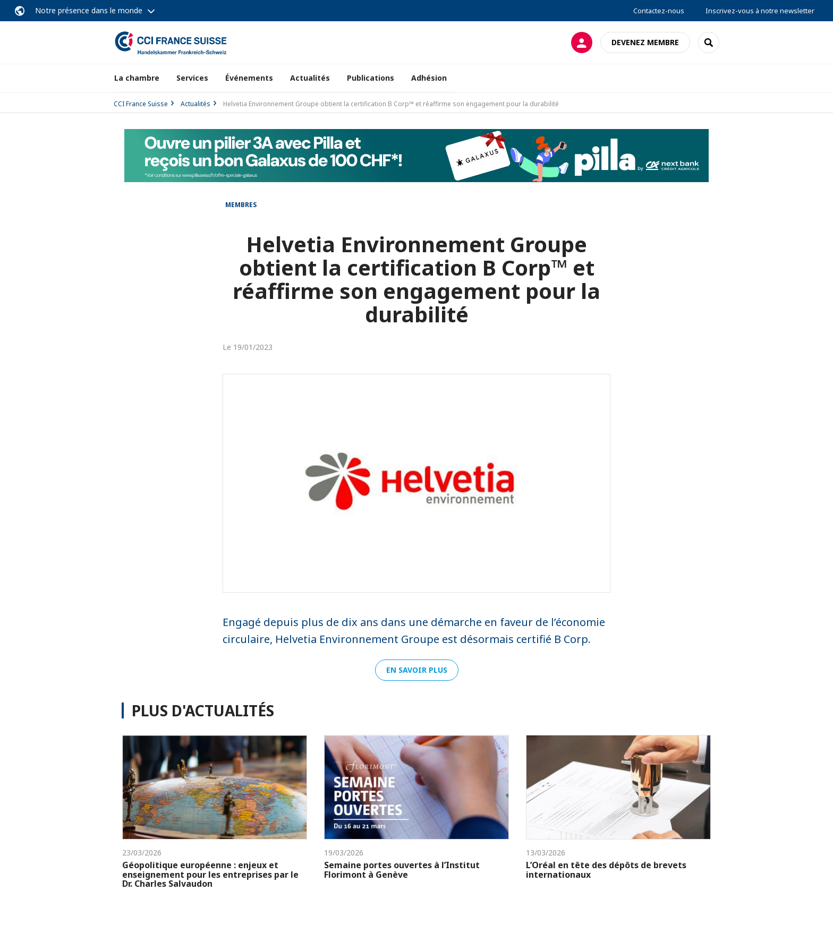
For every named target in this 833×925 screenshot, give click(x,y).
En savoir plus (416, 670)
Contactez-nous (658, 10)
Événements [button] (249, 78)
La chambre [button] (136, 78)
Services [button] (192, 78)
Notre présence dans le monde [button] (88, 10)
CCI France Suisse (141, 103)
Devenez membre (645, 42)
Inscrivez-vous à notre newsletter (760, 10)
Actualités (310, 78)
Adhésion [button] (429, 78)
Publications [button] (370, 78)
